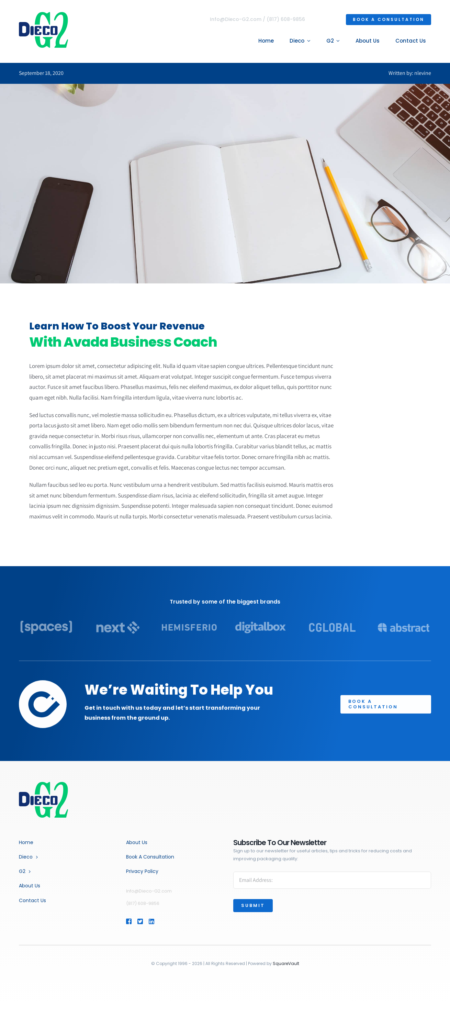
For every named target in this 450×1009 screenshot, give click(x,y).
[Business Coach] (43, 784)
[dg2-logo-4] (42, 14)
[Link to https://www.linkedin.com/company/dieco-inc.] (161, 921)
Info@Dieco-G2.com (236, 19)
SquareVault (286, 963)
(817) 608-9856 (287, 19)
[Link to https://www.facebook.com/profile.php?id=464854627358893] (128, 921)
